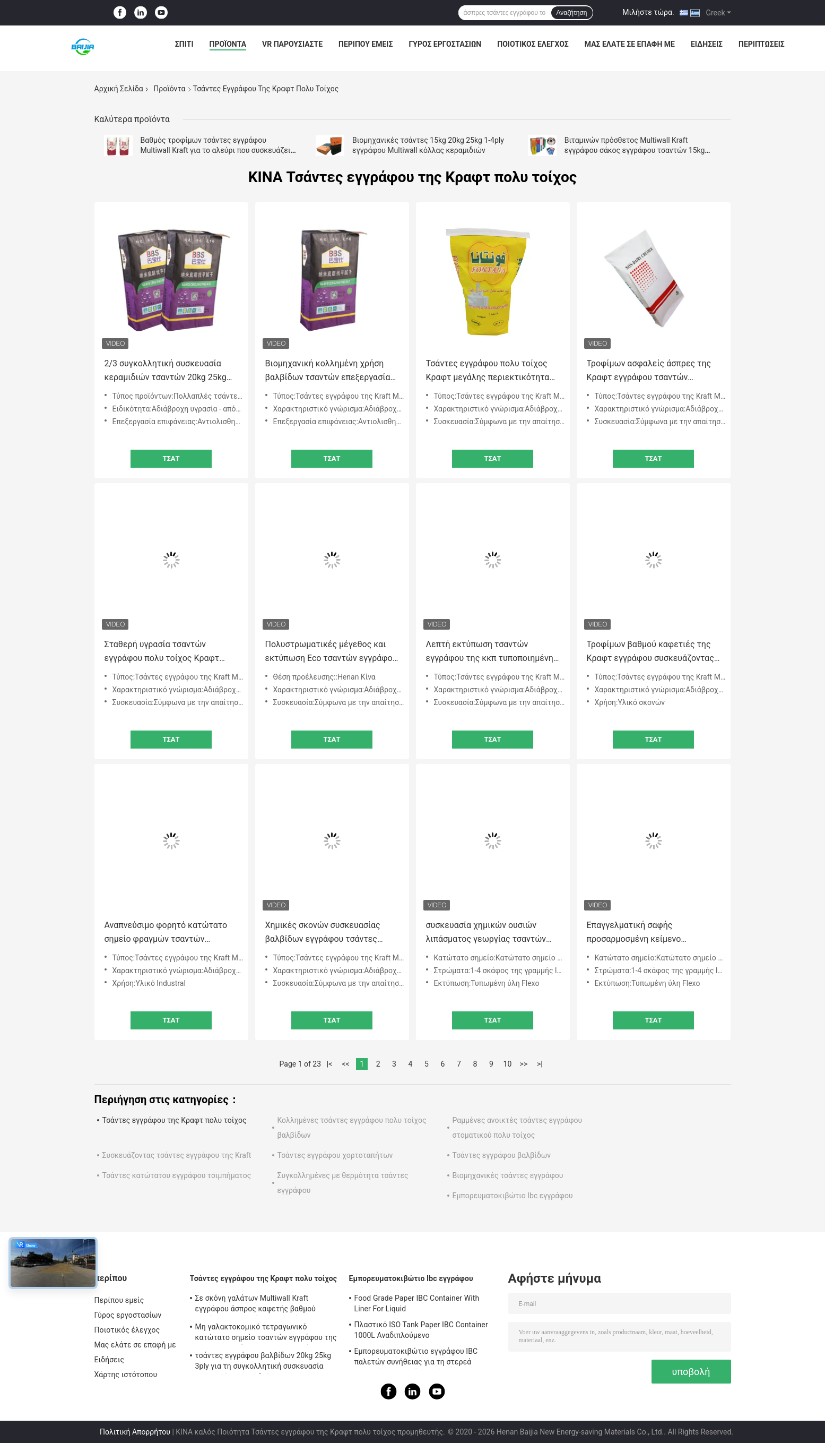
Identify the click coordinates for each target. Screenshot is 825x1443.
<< (345, 1064)
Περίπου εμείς (365, 44)
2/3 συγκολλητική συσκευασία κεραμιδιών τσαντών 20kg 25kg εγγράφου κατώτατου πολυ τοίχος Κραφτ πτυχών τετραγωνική (171, 371)
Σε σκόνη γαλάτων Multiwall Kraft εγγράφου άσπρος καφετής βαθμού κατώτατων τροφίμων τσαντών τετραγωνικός (255, 1305)
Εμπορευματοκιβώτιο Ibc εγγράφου (513, 1195)
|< (330, 1064)
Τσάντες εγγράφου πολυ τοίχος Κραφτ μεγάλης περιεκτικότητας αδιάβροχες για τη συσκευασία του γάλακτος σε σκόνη (490, 371)
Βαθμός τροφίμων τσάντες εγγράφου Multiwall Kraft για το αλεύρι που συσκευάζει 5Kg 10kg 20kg (216, 150)
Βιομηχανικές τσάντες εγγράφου (508, 1175)
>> (524, 1064)
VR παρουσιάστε (292, 44)
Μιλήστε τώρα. (648, 12)
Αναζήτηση (572, 12)
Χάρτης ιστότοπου (126, 1374)
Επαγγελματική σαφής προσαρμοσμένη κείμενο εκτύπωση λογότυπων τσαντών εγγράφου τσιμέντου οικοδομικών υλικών (652, 933)
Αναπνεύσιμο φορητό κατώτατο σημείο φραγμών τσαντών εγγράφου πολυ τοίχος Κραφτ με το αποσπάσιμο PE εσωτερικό (168, 933)
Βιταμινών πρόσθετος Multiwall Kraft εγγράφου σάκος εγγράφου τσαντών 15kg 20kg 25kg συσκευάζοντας (635, 150)
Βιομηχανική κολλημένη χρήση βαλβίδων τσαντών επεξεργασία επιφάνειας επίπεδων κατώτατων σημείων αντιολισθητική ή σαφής (331, 371)
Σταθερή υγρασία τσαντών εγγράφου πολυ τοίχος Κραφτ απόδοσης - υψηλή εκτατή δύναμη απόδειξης (170, 652)
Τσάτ (170, 458)
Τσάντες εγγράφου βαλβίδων (502, 1155)
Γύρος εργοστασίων (445, 44)
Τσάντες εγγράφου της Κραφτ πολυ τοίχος (174, 1120)
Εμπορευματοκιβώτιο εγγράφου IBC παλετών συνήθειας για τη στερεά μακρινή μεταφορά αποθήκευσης (416, 1358)
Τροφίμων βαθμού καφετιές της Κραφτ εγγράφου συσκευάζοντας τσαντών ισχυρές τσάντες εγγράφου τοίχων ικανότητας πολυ (650, 652)
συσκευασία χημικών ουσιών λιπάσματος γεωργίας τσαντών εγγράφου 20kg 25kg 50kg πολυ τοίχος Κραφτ (487, 933)
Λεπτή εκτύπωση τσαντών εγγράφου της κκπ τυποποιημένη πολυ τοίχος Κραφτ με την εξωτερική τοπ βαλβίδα (489, 652)
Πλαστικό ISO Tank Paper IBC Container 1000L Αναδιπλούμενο (421, 1329)
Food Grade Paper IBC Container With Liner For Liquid (417, 1303)
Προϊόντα (228, 44)
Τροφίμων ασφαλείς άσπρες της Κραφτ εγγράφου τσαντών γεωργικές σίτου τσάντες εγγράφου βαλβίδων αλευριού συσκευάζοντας (649, 371)
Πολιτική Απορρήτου (135, 1432)
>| (540, 1064)
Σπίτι (184, 44)
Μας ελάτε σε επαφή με (630, 44)
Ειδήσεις (707, 44)
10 (507, 1064)
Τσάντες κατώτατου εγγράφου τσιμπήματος (176, 1175)
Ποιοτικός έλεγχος (533, 44)
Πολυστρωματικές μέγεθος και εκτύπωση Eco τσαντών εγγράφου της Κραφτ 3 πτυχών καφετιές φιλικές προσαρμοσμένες (331, 652)
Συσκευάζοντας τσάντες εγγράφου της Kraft (176, 1155)
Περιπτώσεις (762, 44)
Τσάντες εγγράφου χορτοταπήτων (335, 1155)
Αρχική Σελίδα (118, 88)
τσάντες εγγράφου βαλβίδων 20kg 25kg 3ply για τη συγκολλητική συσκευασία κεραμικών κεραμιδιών (263, 1362)
